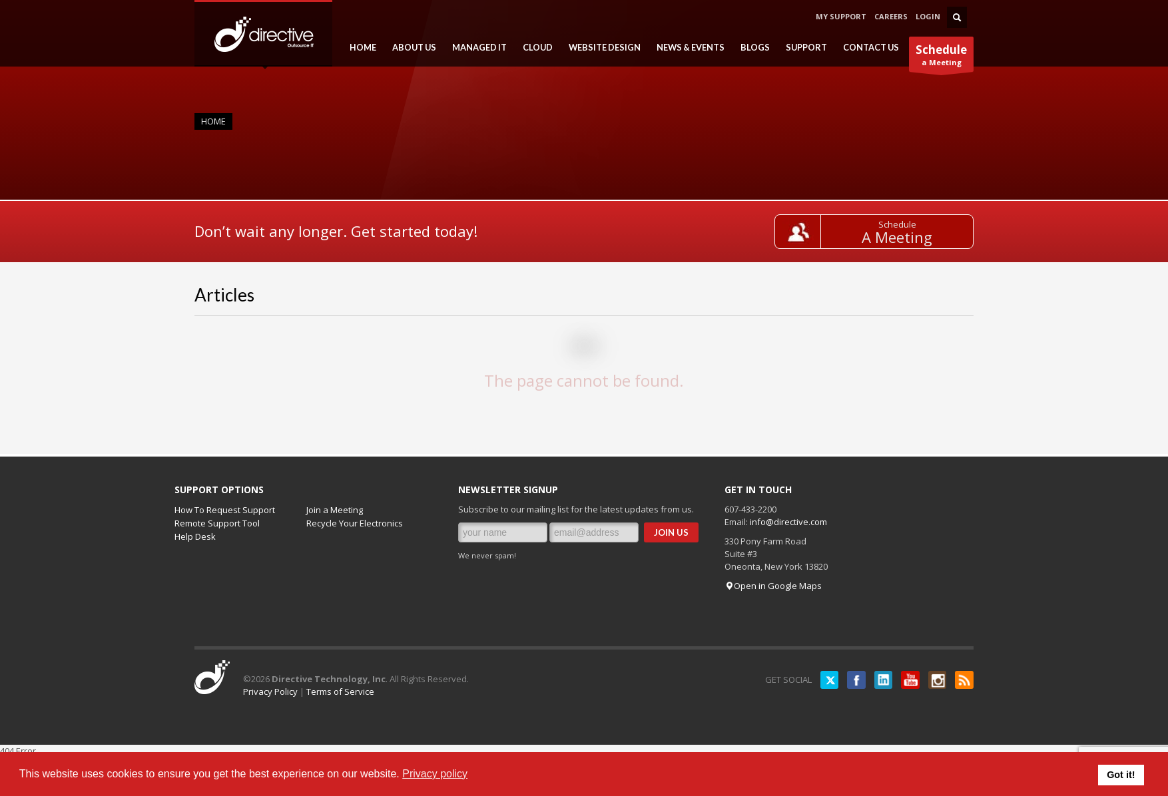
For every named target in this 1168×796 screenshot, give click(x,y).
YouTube (906, 680)
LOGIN (928, 16)
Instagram (935, 680)
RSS (964, 680)
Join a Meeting (334, 510)
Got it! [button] (1121, 774)
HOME (359, 47)
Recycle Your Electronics (354, 523)
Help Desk (195, 536)
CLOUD (534, 47)
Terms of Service (340, 691)
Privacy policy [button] (434, 773)
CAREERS (891, 16)
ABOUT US (410, 47)
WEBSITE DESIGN (601, 47)
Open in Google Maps (773, 586)
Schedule (903, 224)
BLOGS (751, 47)
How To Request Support (224, 510)
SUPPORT (802, 47)
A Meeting (903, 237)
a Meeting (941, 57)
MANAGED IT (475, 47)
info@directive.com (788, 522)
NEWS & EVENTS (687, 47)
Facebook (849, 680)
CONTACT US (871, 47)
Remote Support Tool (217, 523)
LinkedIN (878, 680)
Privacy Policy (270, 691)
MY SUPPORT (841, 16)
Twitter (820, 680)
